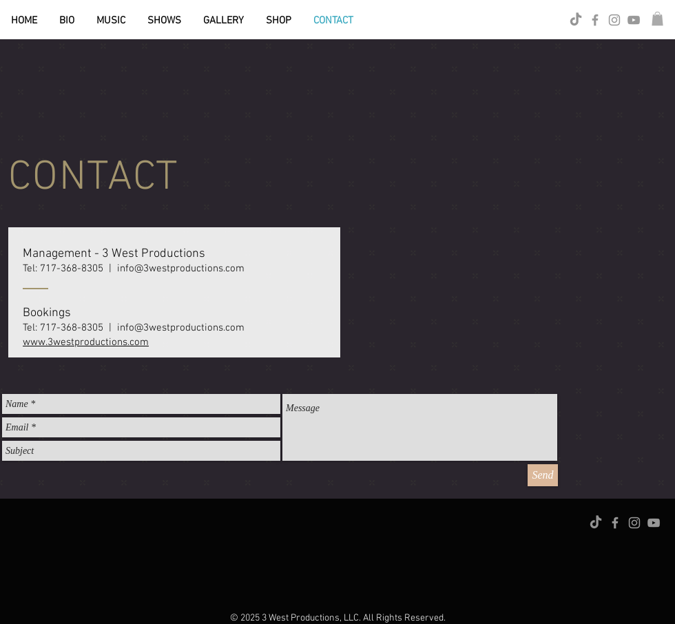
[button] (657, 18)
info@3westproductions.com (181, 268)
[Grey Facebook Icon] (595, 20)
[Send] (543, 475)
